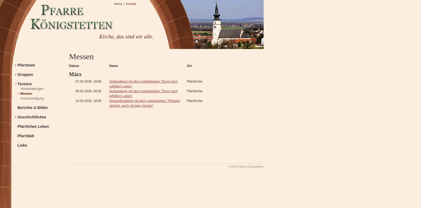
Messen (26, 94)
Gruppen (25, 74)
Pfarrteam (26, 65)
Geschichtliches (31, 117)
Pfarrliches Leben (33, 126)
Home (118, 3)
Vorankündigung (32, 98)
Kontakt (131, 3)
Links (22, 145)
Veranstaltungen (32, 89)
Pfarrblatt (25, 136)
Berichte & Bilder (32, 107)
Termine (24, 84)
